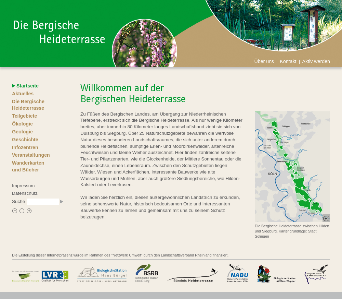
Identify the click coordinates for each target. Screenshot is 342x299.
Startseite (27, 85)
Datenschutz (25, 193)
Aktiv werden (316, 61)
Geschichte (25, 139)
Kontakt (288, 61)
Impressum (23, 185)
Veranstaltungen (31, 155)
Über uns (264, 61)
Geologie (22, 131)
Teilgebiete (24, 116)
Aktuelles (23, 93)
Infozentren (25, 147)
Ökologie (22, 124)
